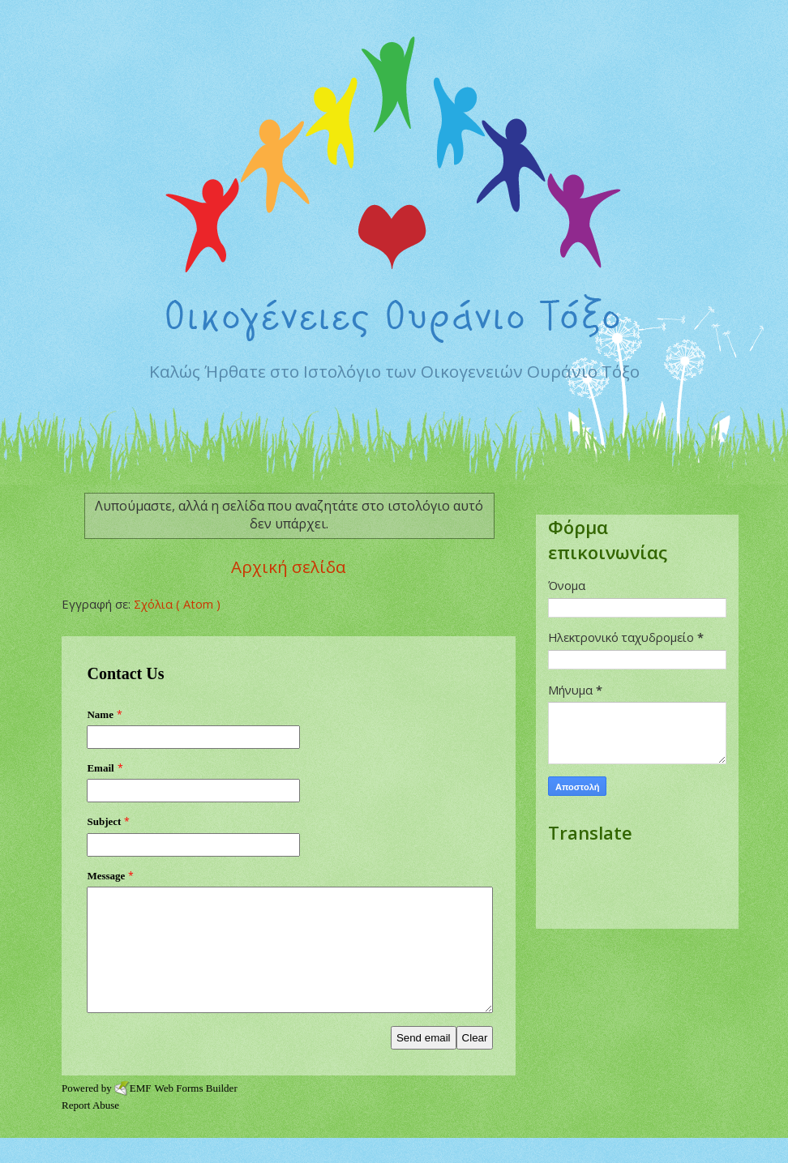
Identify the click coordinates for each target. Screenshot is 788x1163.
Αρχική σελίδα (288, 566)
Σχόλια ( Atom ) (177, 604)
